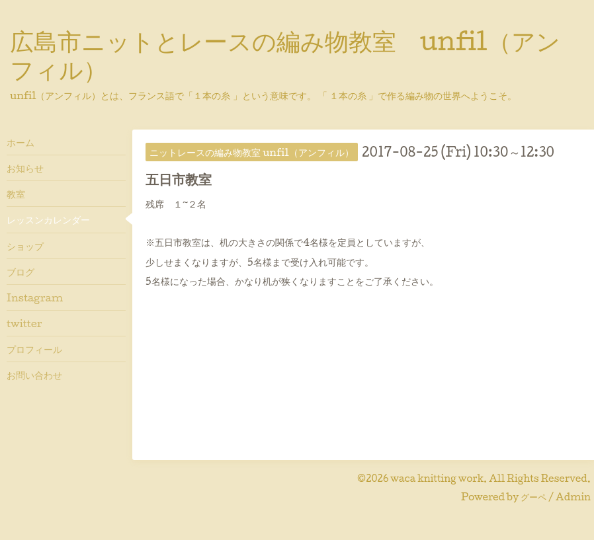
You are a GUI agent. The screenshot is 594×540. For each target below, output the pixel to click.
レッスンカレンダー (48, 219)
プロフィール (34, 349)
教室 (16, 194)
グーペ (533, 496)
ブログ (20, 272)
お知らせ (25, 168)
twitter (24, 323)
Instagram (35, 297)
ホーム (20, 142)
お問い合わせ (34, 375)
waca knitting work (437, 478)
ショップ (25, 246)
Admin (573, 496)
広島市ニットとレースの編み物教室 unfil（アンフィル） (285, 54)
